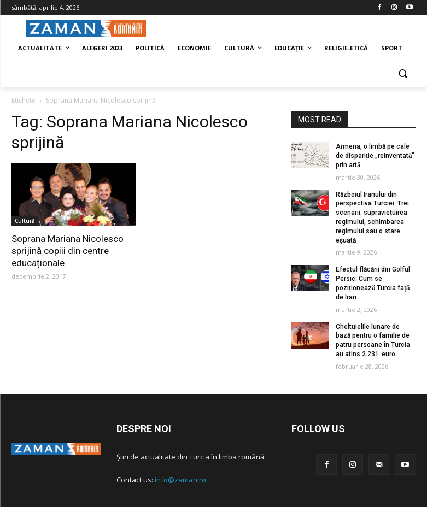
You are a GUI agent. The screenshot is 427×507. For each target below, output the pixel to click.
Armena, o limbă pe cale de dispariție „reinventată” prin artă (375, 156)
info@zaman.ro (180, 480)
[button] (403, 74)
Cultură (25, 221)
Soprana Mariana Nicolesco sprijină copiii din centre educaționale (67, 250)
